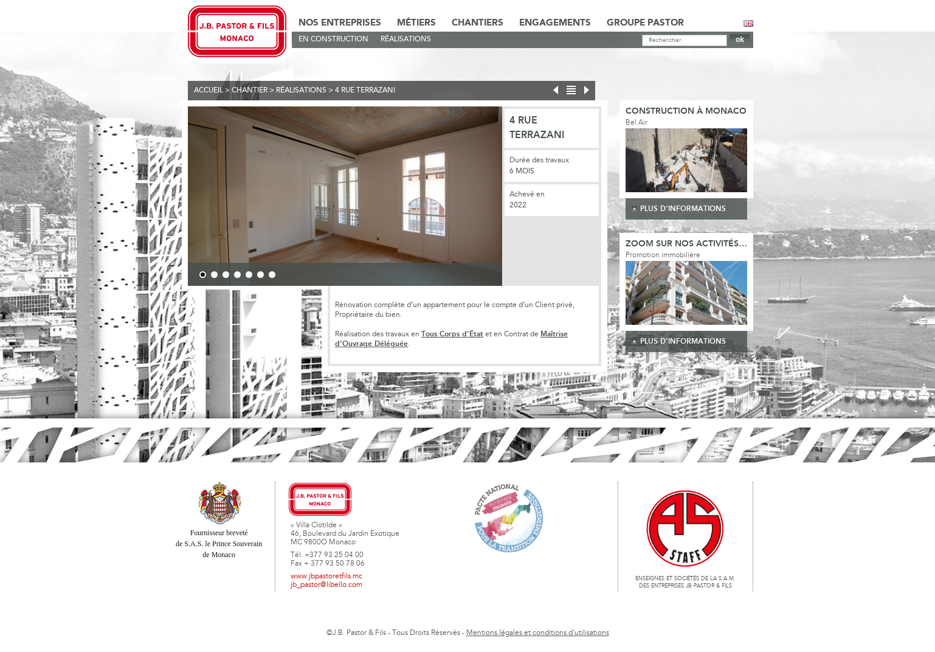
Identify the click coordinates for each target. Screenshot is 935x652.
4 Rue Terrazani (365, 90)
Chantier (249, 90)
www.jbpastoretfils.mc (326, 576)
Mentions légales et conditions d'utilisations (537, 633)
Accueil (208, 90)
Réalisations (406, 39)
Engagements (555, 23)
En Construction (333, 39)
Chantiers (477, 23)
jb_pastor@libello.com (326, 585)
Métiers (416, 23)
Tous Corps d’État (452, 334)
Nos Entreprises (339, 23)
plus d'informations (683, 209)
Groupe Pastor (645, 23)
